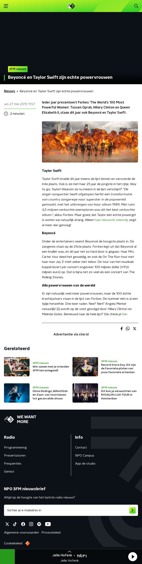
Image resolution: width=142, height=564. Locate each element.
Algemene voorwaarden (21, 532)
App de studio (85, 463)
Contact (81, 447)
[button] (132, 556)
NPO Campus (84, 455)
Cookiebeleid (13, 543)
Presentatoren (15, 455)
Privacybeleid (51, 532)
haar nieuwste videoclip (111, 220)
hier (124, 314)
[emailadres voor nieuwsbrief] (71, 510)
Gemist (9, 471)
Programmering (15, 447)
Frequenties (12, 463)
